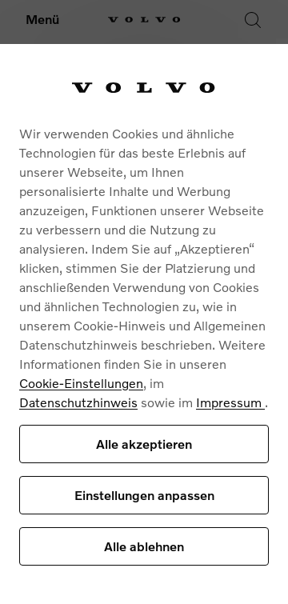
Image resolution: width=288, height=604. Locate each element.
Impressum (230, 402)
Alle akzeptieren (144, 443)
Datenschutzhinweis (78, 402)
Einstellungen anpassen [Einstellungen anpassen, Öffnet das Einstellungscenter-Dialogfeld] (144, 494)
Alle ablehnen (144, 546)
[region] (144, 324)
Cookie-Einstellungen (81, 382)
